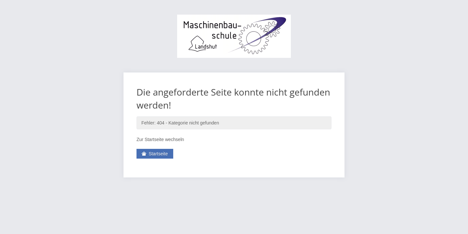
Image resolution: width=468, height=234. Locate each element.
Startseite (155, 153)
